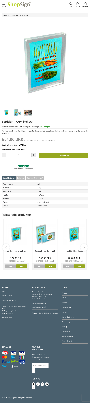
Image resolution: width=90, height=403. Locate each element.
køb (21, 266)
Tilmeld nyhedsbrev (38, 348)
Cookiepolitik (66, 331)
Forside (6, 15)
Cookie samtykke (67, 336)
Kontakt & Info (66, 307)
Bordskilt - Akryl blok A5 (73, 251)
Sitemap (64, 327)
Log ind (64, 312)
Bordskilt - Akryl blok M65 (45, 251)
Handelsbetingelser (68, 317)
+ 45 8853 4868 (7, 295)
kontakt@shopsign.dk (9, 300)
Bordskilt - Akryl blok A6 (16, 251)
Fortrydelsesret (67, 341)
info (10, 266)
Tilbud (64, 298)
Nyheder (64, 303)
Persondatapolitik (67, 322)
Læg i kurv (64, 155)
